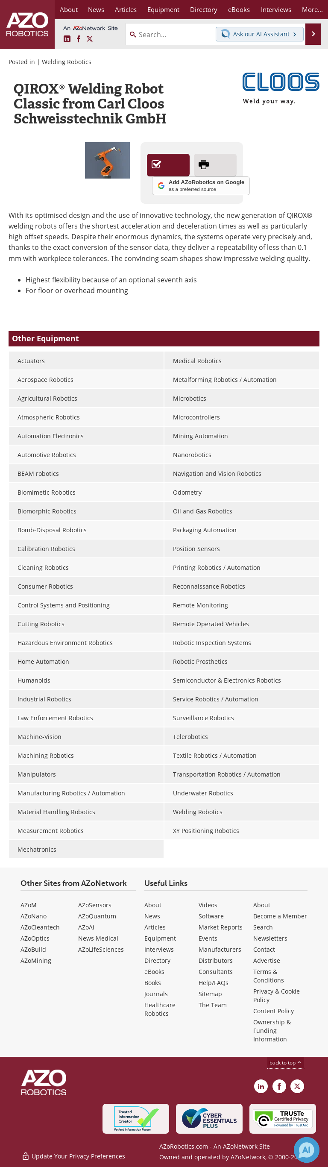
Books (152, 983)
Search (263, 927)
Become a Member (280, 916)
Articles (155, 927)
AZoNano (33, 916)
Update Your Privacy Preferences (73, 1156)
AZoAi (86, 927)
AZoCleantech (40, 927)
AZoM (28, 905)
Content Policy (273, 1011)
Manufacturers (220, 949)
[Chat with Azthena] (306, 1150)
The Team (213, 1005)
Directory (157, 960)
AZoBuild (33, 949)
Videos (208, 905)
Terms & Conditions (268, 976)
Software (211, 916)
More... (312, 9)
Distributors (216, 960)
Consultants (216, 972)
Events (208, 938)
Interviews (159, 949)
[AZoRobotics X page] (89, 39)
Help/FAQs (213, 983)
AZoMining (35, 960)
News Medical (98, 938)
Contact (264, 949)
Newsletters (270, 938)
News (152, 916)
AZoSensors (94, 905)
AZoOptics (35, 938)
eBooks (154, 972)
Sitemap (210, 994)
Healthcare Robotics (160, 1009)
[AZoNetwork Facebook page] (78, 39)
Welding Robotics (66, 62)
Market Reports (221, 927)
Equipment (160, 938)
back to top (285, 1062)
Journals (156, 994)
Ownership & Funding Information (272, 1030)
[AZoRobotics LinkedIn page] (67, 39)
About (152, 905)
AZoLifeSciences (101, 949)
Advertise (266, 960)
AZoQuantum (97, 916)
